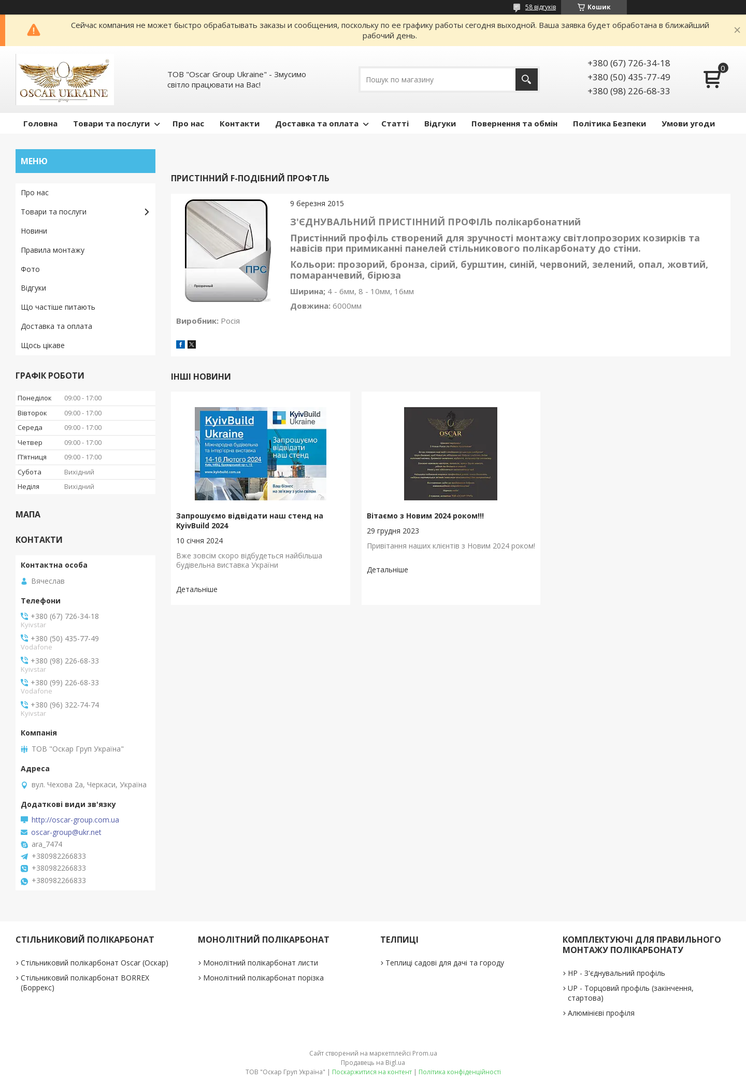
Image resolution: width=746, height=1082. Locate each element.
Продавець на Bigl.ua (373, 1062)
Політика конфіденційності (460, 1071)
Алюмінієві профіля (601, 1013)
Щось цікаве (43, 345)
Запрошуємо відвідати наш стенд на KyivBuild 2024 (249, 520)
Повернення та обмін (514, 123)
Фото (30, 269)
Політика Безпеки (609, 123)
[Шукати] (526, 79)
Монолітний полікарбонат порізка (263, 978)
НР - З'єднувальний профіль (616, 973)
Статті (395, 123)
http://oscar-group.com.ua (75, 820)
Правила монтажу (52, 250)
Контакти (240, 123)
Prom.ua (424, 1053)
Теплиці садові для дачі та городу (444, 963)
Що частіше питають (58, 307)
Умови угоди (688, 123)
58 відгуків (540, 7)
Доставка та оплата (316, 123)
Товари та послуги (111, 123)
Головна (40, 123)
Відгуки (440, 123)
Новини (34, 231)
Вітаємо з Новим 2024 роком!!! (425, 516)
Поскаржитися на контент (372, 1071)
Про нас (188, 123)
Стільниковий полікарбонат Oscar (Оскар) (94, 963)
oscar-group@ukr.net (66, 832)
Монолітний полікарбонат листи (260, 963)
